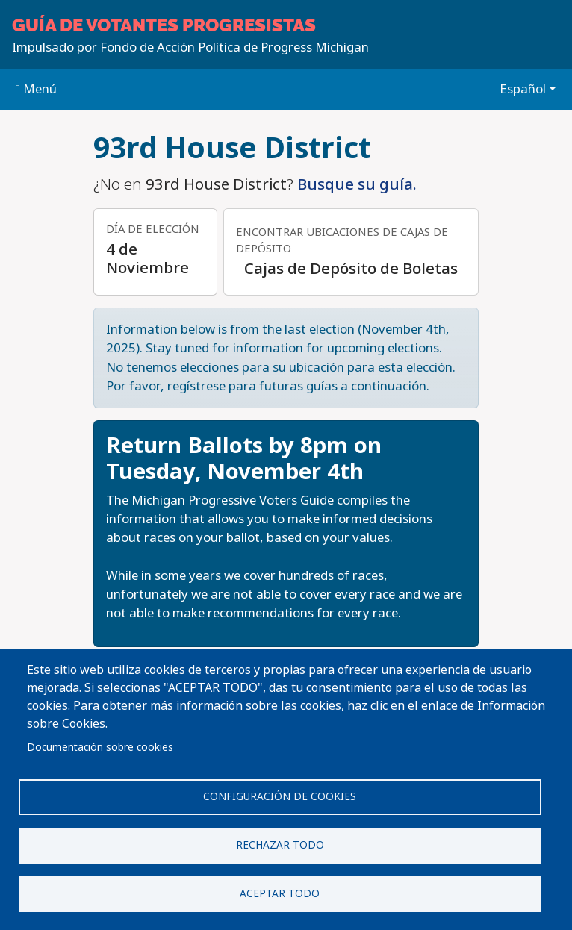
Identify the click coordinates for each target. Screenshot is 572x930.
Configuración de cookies (279, 796)
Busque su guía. (357, 184)
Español (523, 89)
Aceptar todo (280, 893)
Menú (36, 89)
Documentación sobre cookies (100, 747)
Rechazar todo (280, 844)
